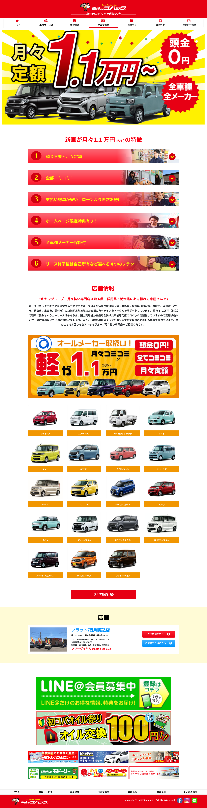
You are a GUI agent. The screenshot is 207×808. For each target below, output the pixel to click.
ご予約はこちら (159, 633)
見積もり (131, 23)
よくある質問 (190, 792)
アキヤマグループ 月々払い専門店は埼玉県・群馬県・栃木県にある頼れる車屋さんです (103, 298)
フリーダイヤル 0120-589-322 (91, 648)
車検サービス (45, 23)
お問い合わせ (188, 23)
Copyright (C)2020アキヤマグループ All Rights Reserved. (161, 800)
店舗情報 (103, 288)
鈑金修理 (74, 23)
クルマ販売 (103, 23)
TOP (17, 23)
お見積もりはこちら (158, 643)
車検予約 (160, 23)
